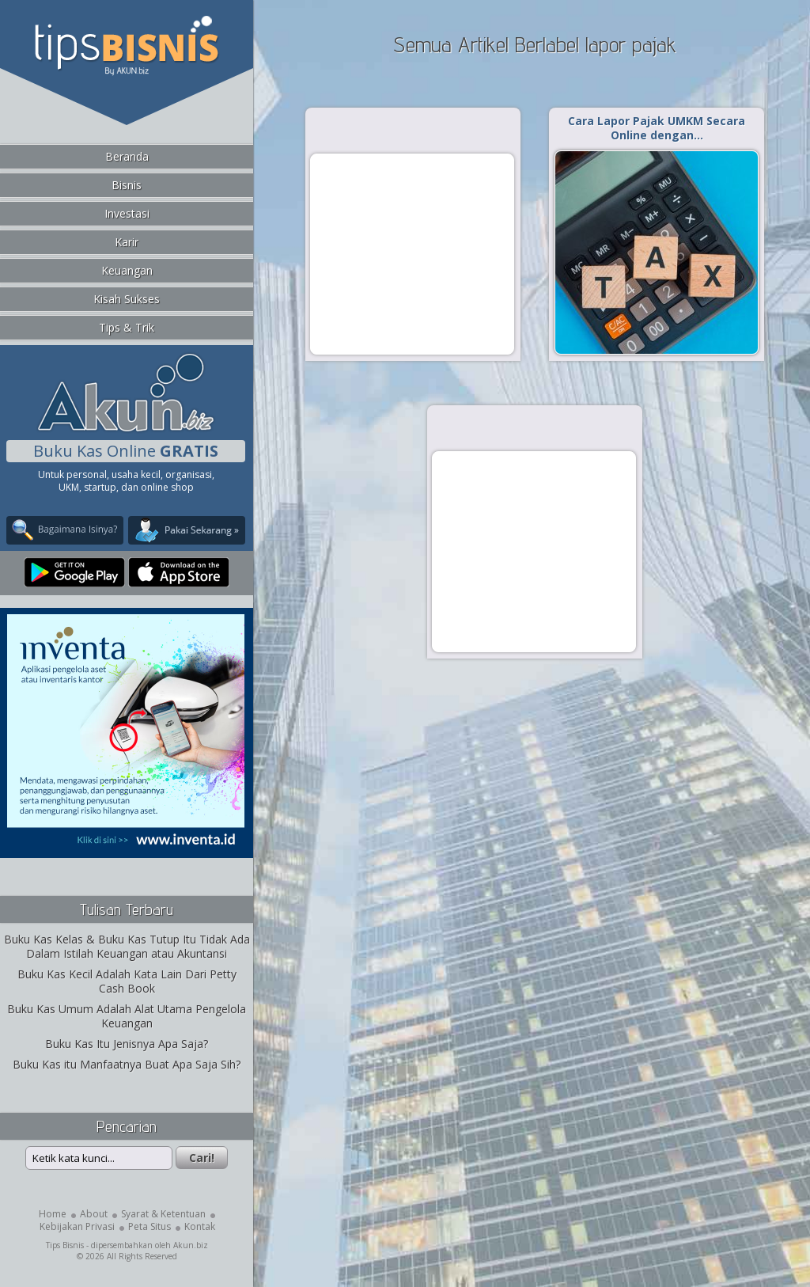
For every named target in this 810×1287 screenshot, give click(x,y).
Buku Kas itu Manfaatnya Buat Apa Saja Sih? (126, 1064)
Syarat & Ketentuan (163, 1214)
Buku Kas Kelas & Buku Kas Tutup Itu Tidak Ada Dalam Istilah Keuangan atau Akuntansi (127, 946)
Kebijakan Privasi (77, 1226)
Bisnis (127, 184)
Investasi (127, 213)
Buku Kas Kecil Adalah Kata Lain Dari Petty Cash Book (127, 981)
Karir (126, 241)
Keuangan (127, 270)
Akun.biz (190, 1245)
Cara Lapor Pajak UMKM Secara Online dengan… (656, 127)
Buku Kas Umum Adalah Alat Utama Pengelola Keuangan (126, 1016)
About (94, 1214)
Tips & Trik (126, 327)
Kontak (199, 1226)
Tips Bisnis (65, 1245)
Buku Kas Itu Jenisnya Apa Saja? (126, 1043)
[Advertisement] (412, 253)
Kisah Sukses (126, 298)
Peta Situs (149, 1226)
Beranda (127, 156)
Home (52, 1214)
